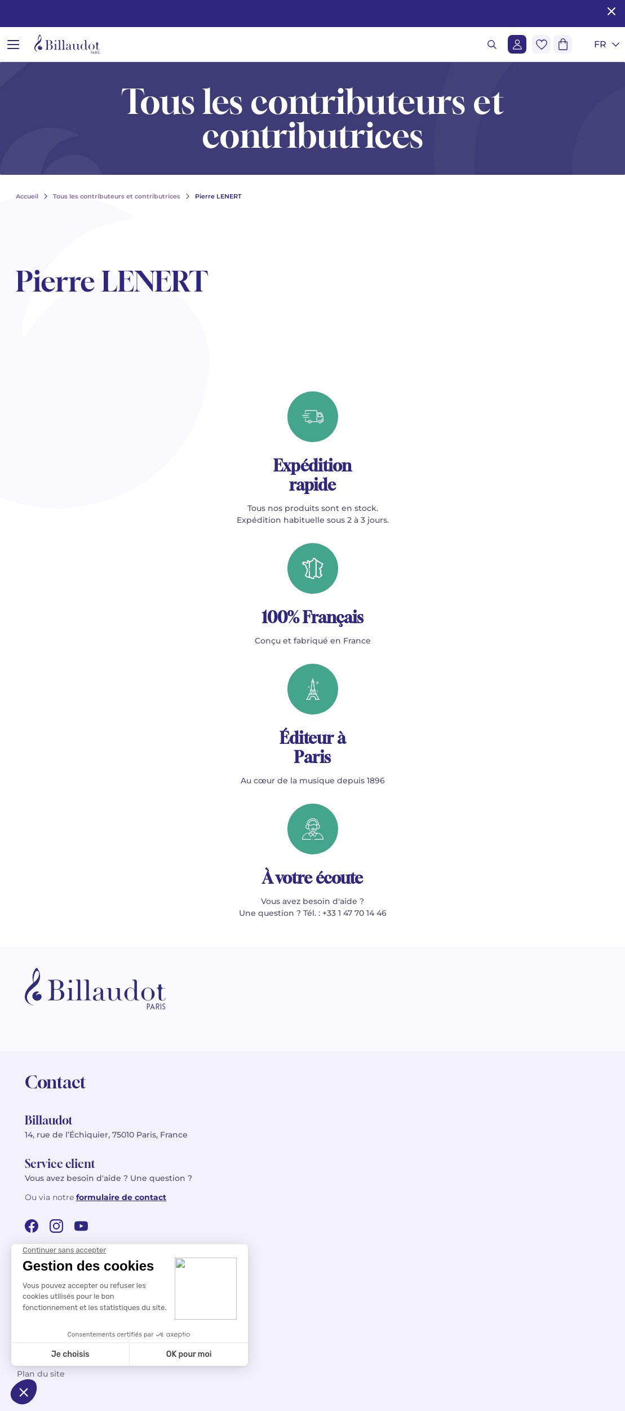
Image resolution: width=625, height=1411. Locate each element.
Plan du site (41, 1374)
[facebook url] (31, 1226)
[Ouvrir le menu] (13, 44)
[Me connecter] (517, 44)
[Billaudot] (67, 44)
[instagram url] (56, 1226)
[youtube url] (81, 1226)
